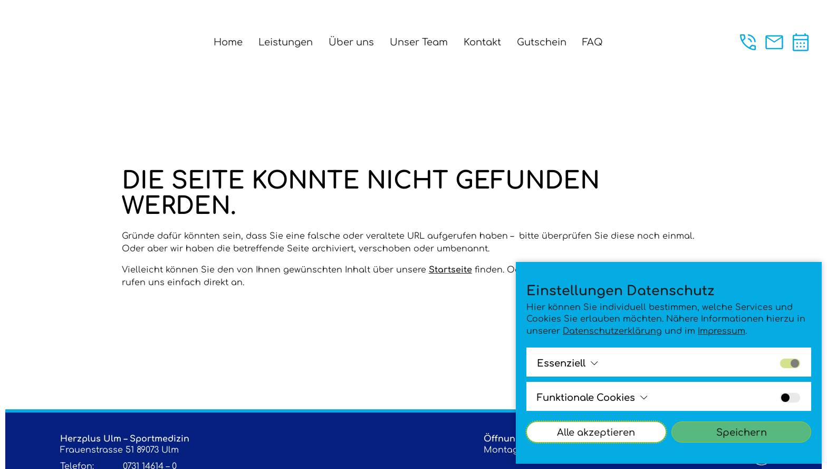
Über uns (351, 42)
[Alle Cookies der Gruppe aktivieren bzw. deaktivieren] (790, 363)
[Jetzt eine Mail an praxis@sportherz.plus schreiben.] (774, 42)
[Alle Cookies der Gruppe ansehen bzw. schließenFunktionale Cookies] (592, 397)
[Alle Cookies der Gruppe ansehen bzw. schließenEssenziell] (567, 363)
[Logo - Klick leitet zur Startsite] (54, 40)
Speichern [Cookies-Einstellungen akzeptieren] (741, 432)
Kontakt (482, 42)
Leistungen (285, 42)
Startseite (450, 270)
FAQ (592, 42)
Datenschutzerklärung (612, 331)
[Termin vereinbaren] (800, 42)
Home (228, 42)
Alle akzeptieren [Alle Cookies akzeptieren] (596, 432)
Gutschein (541, 42)
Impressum (721, 331)
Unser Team (419, 42)
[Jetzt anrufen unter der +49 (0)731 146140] (747, 42)
